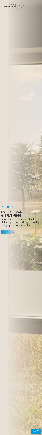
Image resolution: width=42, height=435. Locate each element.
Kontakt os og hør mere (13, 232)
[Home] (16, 6)
